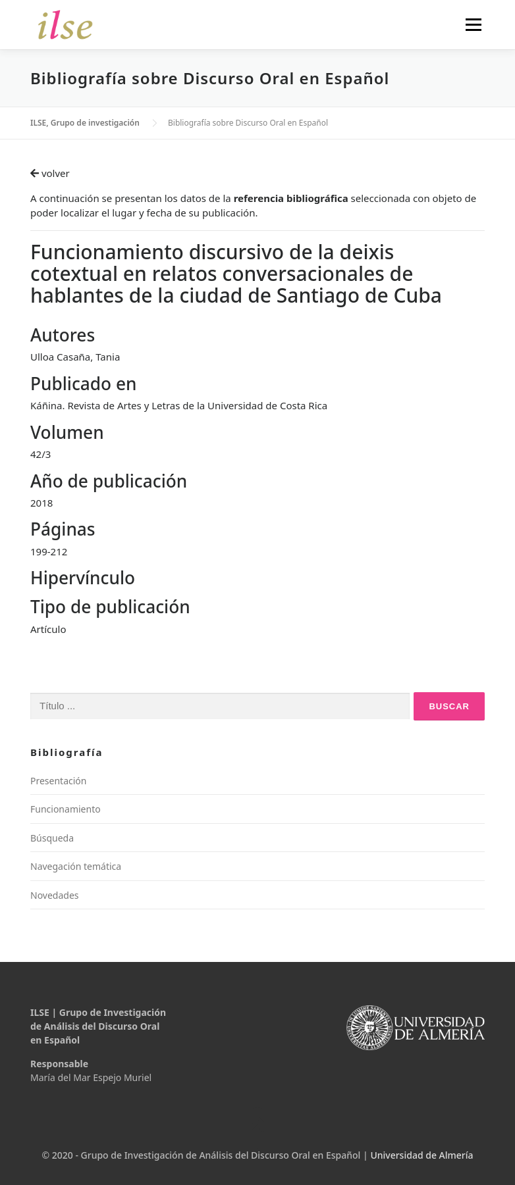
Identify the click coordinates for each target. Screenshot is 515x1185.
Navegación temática (75, 866)
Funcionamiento (65, 809)
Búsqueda (52, 838)
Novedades (54, 895)
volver (50, 173)
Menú (473, 24)
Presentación (58, 780)
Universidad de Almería (421, 1155)
